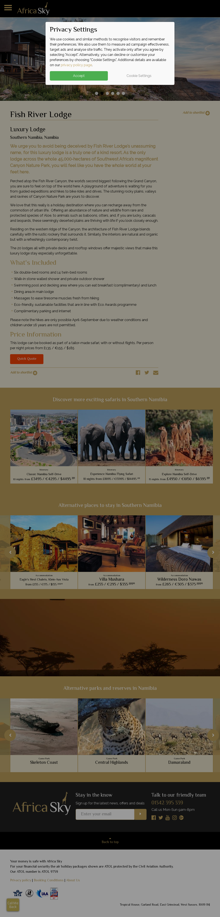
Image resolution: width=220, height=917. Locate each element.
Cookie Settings (139, 76)
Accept (79, 76)
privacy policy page (76, 65)
